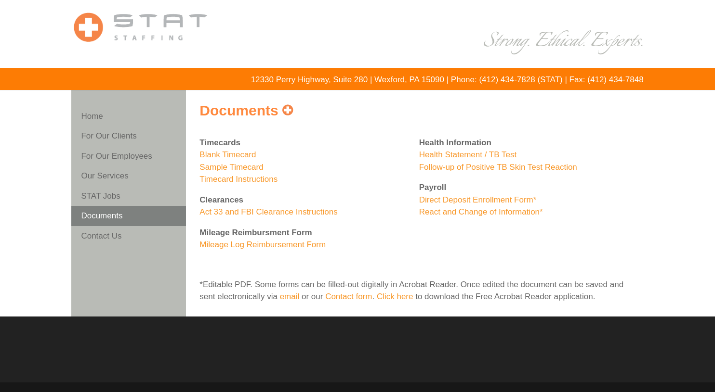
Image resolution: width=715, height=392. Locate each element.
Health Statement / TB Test (468, 154)
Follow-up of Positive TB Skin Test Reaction (498, 167)
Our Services (104, 175)
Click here (395, 296)
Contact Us (101, 235)
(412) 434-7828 (507, 79)
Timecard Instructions (238, 179)
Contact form (348, 296)
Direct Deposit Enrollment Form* (478, 199)
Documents (101, 215)
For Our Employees (116, 156)
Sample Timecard (231, 167)
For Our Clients (108, 135)
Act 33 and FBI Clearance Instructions (268, 211)
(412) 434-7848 (615, 79)
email (290, 296)
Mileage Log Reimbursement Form (262, 244)
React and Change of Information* (481, 211)
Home (92, 116)
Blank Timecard (227, 154)
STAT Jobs (100, 196)
